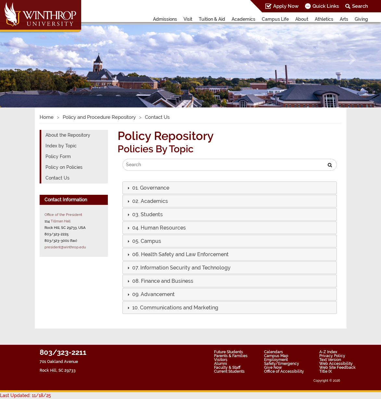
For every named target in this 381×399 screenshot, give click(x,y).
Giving (361, 19)
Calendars (273, 352)
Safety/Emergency (281, 363)
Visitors (220, 359)
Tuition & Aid (212, 19)
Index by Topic (61, 145)
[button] (28, 59)
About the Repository (67, 135)
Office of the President (63, 214)
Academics (243, 19)
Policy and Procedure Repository (99, 117)
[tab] (229, 187)
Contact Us (57, 178)
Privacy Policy (332, 356)
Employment (276, 359)
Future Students (228, 352)
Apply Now (285, 6)
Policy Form (58, 156)
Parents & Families (231, 356)
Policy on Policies (64, 167)
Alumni (220, 363)
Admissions (165, 19)
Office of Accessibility (284, 371)
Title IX (325, 371)
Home (47, 117)
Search (360, 6)
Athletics (324, 19)
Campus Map (276, 356)
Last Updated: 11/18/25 (25, 395)
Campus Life (275, 19)
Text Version (330, 359)
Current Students (229, 371)
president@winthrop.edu (65, 247)
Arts (344, 19)
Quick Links (325, 6)
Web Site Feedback (337, 367)
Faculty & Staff (227, 367)
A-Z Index (328, 352)
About (301, 19)
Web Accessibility (336, 363)
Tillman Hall (60, 221)
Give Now (273, 367)
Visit (188, 19)
